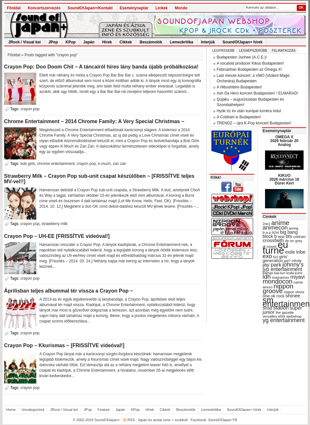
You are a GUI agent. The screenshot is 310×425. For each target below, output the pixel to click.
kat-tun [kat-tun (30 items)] (279, 273)
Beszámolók (151, 42)
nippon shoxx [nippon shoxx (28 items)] (294, 292)
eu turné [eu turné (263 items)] (275, 247)
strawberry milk (55, 224)
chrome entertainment (56, 163)
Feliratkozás (284, 50)
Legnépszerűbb (253, 50)
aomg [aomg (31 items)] (293, 228)
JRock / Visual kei (24, 42)
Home (11, 409)
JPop (53, 42)
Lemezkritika (181, 42)
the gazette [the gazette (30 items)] (285, 312)
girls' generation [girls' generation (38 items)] (275, 258)
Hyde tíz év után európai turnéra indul (249, 111)
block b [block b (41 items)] (270, 236)
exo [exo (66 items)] (267, 256)
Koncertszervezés (44, 8)
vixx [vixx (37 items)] (281, 316)
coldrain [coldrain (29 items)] (299, 237)
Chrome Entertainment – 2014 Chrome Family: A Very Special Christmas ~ (94, 121)
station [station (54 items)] (281, 308)
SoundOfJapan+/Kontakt (89, 8)
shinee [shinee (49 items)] (293, 295)
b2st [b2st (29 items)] (275, 232)
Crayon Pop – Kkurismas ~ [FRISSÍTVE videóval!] (64, 345)
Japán (88, 42)
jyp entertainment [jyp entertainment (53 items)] (282, 269)
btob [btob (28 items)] (281, 237)
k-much (104, 163)
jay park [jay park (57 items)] (272, 265)
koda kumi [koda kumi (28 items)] (294, 273)
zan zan (119, 163)
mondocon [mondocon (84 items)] (278, 281)
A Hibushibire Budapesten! (239, 87)
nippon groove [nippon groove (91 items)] (278, 288)
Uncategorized (33, 409)
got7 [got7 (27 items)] (287, 261)
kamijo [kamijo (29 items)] (268, 273)
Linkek (161, 8)
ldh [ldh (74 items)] (267, 276)
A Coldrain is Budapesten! (239, 117)
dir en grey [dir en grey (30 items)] (293, 241)
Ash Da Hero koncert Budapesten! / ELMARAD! (257, 93)
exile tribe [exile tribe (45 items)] (295, 252)
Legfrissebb (223, 50)
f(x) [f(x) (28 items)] (275, 257)
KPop (70, 42)
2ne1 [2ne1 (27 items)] (266, 224)
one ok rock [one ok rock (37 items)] (274, 296)
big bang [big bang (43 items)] (289, 232)
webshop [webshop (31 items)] (293, 316)
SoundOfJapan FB (222, 420)
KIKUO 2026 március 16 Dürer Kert (284, 179)
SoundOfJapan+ (107, 420)
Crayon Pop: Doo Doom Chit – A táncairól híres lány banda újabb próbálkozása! (101, 66)
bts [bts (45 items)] (289, 236)
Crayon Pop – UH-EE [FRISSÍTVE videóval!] (57, 236)
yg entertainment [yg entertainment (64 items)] (284, 320)
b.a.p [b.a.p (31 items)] (267, 232)
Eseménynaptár (134, 8)
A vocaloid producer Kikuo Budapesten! (250, 63)
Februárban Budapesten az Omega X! (249, 69)
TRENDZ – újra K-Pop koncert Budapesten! (254, 123)
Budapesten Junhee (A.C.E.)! (242, 57)
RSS (131, 420)
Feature (104, 409)
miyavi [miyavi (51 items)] (297, 277)
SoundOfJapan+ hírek (242, 42)
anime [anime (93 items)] (280, 222)
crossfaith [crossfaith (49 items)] (273, 240)
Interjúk (208, 42)
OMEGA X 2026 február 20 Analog (284, 141)
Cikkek (126, 42)
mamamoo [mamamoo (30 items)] (280, 277)
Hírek (107, 42)
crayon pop (30, 109)
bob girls (28, 163)
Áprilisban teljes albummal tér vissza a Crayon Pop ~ (68, 291)
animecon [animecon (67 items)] (275, 227)
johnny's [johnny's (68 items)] (293, 264)
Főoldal (14, 8)
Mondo (181, 8)
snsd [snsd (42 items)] (267, 308)
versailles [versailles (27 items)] (270, 316)
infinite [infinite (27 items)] (297, 261)
